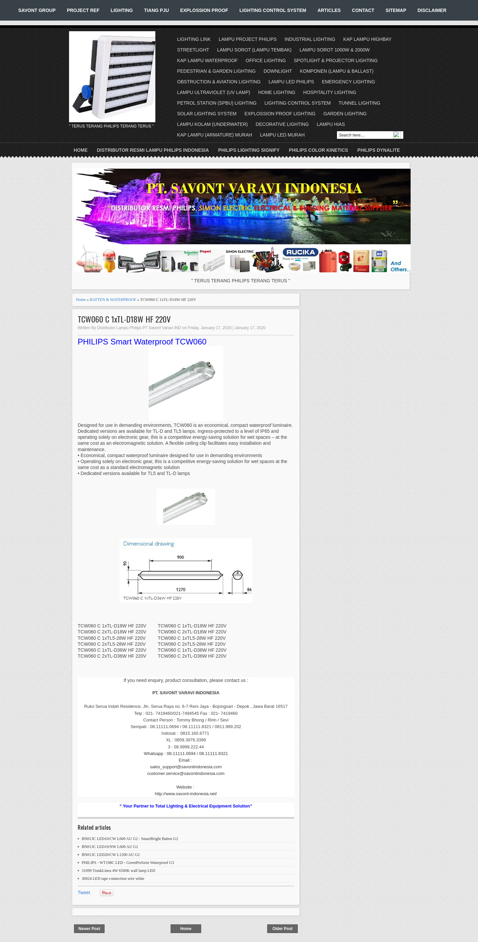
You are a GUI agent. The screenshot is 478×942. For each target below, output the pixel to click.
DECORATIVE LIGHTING (282, 124)
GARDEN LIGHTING (344, 113)
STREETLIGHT (193, 49)
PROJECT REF (83, 10)
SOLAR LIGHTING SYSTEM (207, 113)
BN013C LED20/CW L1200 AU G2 (111, 854)
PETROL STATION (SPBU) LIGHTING (217, 103)
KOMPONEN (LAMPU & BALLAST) (336, 71)
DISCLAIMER (432, 10)
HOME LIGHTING (276, 92)
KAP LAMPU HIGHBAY (367, 39)
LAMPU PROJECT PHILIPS (248, 39)
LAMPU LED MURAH (282, 135)
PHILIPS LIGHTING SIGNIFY (248, 150)
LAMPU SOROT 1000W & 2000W (334, 49)
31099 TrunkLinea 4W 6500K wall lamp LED (118, 870)
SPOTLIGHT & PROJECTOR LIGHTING (335, 60)
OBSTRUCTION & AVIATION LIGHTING (219, 81)
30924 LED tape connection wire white (113, 878)
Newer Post (89, 928)
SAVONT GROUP (37, 10)
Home (81, 150)
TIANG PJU (156, 10)
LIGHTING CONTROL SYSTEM (272, 10)
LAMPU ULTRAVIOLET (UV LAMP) (213, 92)
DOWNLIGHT (278, 71)
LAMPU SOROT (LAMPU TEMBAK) (254, 49)
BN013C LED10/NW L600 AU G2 (110, 846)
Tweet (84, 892)
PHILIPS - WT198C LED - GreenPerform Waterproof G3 (128, 862)
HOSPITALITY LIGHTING (330, 92)
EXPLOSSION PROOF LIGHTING (279, 113)
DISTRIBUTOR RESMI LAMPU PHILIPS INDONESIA (153, 150)
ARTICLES (329, 10)
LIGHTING (122, 10)
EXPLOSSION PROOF (204, 10)
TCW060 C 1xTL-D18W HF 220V (124, 319)
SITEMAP (396, 10)
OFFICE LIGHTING (266, 60)
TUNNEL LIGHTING (359, 103)
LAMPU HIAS (331, 124)
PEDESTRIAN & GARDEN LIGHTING (216, 71)
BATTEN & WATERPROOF (113, 299)
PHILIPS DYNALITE (379, 150)
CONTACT (363, 10)
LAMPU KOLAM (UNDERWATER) (212, 124)
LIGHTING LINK (194, 39)
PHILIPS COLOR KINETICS (318, 150)
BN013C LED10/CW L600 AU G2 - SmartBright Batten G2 (130, 838)
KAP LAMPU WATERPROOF (207, 60)
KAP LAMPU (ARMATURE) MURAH (214, 135)
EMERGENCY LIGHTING (348, 81)
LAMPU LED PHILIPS (291, 81)
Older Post (283, 928)
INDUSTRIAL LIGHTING (309, 39)
